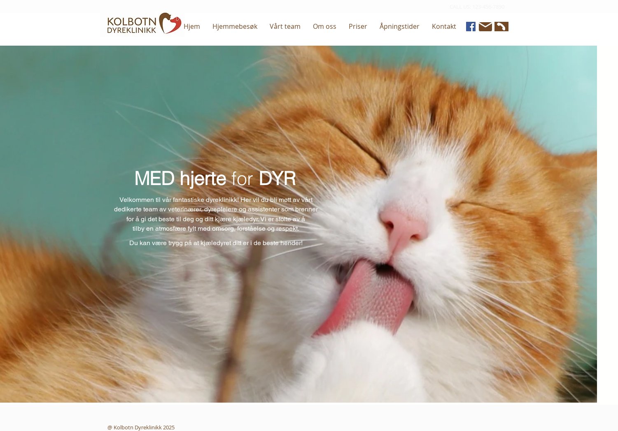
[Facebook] (471, 26)
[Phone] (500, 26)
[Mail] (485, 26)
